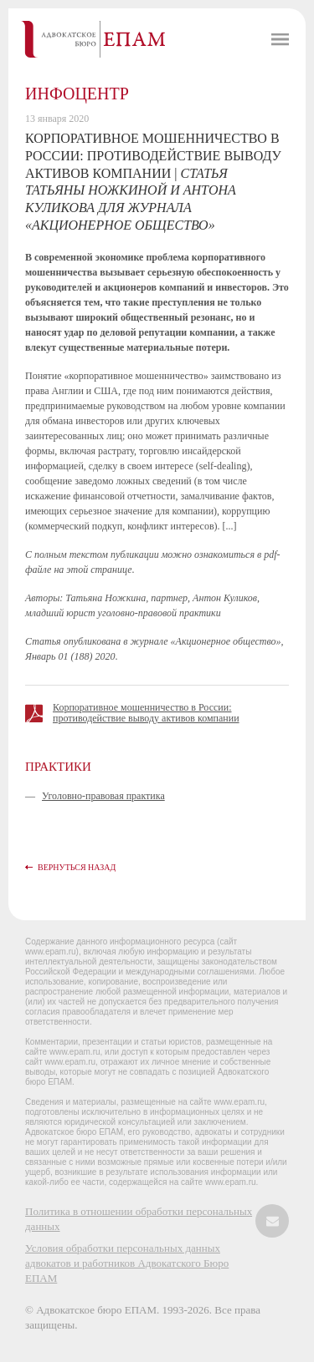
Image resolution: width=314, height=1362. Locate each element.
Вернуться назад (77, 867)
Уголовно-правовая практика (103, 796)
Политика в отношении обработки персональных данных (138, 1219)
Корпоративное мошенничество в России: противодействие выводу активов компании (146, 712)
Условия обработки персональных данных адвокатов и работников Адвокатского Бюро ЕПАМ (127, 1263)
